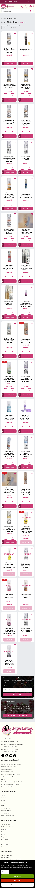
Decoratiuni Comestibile (7, 787)
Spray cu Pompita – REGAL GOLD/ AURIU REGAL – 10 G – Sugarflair (9, 159)
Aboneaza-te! (17, 694)
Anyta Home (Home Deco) (8, 777)
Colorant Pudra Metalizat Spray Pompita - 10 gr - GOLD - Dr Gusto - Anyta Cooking (9, 195)
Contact (3, 834)
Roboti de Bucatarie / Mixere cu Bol (10, 774)
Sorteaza (14, 27)
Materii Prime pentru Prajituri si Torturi (11, 782)
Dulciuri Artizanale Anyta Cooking (10, 784)
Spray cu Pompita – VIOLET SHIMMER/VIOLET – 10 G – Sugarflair (26, 379)
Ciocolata (3, 779)
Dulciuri (3, 800)
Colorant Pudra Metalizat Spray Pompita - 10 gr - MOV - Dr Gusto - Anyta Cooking (26, 304)
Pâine (2, 805)
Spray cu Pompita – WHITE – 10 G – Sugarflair (26, 158)
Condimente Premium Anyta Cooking (11, 764)
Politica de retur (5, 829)
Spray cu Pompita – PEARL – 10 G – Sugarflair (9, 303)
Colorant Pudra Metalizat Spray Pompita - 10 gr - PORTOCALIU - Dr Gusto (26, 340)
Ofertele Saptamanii (6, 769)
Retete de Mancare (6, 810)
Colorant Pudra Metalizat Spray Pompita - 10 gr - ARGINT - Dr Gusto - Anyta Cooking (9, 662)
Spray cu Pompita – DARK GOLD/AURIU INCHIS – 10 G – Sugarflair (26, 123)
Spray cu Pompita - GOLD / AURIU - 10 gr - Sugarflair (9, 122)
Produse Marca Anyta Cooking (9, 766)
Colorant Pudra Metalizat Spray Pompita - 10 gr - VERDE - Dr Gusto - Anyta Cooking (9, 379)
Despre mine (4, 837)
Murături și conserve (6, 808)
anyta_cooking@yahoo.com (9, 741)
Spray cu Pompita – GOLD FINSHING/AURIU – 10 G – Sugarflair (9, 85)
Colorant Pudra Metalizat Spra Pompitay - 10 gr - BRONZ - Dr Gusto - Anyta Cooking (26, 491)
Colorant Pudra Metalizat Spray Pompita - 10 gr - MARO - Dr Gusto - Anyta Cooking (9, 490)
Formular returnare (6, 847)
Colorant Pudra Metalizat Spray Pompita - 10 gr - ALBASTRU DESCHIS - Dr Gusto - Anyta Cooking (9, 418)
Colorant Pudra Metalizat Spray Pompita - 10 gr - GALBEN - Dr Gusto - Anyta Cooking (25, 529)
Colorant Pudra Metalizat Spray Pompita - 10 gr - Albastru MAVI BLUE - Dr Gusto (26, 195)
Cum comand (4, 839)
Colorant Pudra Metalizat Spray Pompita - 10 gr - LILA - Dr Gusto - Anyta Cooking (26, 418)
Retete (3, 832)
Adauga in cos (8, 63)
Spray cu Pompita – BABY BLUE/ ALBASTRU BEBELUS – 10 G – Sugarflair (9, 340)
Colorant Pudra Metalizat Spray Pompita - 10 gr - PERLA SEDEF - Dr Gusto (9, 454)
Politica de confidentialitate (8, 827)
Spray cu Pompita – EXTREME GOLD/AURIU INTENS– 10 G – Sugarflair (9, 50)
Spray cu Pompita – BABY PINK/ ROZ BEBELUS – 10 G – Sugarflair (26, 565)
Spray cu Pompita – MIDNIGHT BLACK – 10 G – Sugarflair (26, 630)
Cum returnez (5, 844)
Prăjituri (3, 798)
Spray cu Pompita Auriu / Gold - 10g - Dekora (26, 596)
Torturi (3, 795)
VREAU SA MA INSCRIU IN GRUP (17, 715)
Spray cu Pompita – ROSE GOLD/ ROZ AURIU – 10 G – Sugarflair (9, 231)
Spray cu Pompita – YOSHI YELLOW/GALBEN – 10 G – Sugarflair (9, 529)
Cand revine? (26, 542)
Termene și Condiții (6, 824)
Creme (3, 803)
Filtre (4, 27)
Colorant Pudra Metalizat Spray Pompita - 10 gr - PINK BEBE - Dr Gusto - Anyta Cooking (9, 631)
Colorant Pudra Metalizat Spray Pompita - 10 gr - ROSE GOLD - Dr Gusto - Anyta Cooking (26, 231)
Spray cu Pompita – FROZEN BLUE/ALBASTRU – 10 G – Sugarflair (26, 454)
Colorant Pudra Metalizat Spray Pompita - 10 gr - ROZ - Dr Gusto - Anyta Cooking (9, 268)
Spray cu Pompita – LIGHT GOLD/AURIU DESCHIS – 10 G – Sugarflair (26, 86)
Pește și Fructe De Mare (7, 815)
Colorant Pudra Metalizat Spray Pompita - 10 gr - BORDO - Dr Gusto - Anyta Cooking (9, 597)
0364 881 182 (6, 738)
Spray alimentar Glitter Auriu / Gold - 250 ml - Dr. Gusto (25, 49)
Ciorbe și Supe (5, 813)
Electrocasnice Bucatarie (7, 771)
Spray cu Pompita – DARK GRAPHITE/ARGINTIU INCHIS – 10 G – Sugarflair (26, 268)
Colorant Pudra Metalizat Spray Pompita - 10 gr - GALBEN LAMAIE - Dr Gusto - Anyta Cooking (9, 565)
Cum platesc (4, 842)
